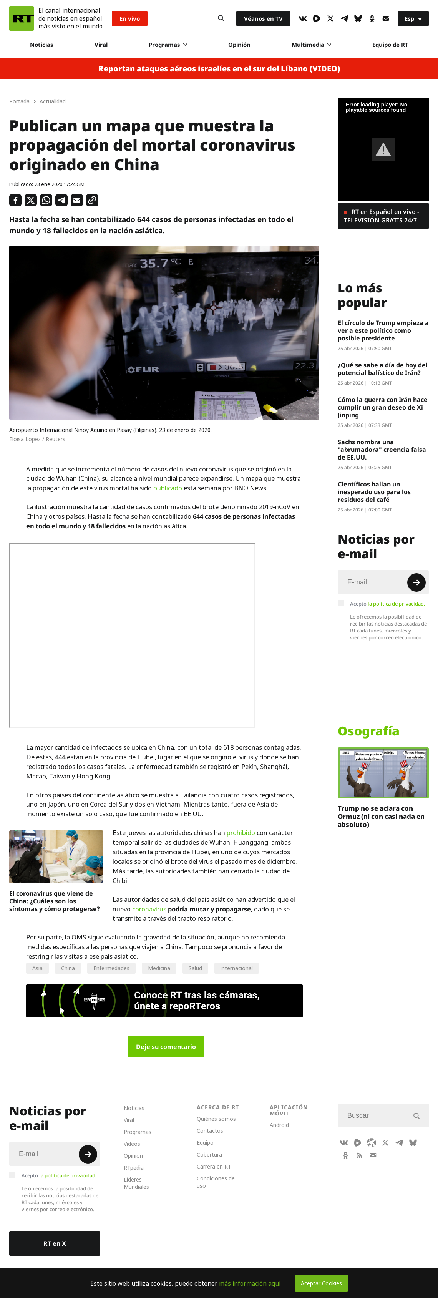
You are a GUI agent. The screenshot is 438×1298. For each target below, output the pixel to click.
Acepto (387, 603)
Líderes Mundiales (136, 1183)
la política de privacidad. (396, 603)
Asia (37, 968)
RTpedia (134, 1168)
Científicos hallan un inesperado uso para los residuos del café (374, 492)
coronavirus (149, 909)
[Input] (383, 582)
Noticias (41, 44)
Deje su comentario (166, 1046)
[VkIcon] (303, 18)
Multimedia (311, 44)
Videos (132, 1144)
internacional (237, 968)
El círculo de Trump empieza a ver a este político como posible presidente (383, 330)
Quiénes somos (216, 1119)
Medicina (159, 968)
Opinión (239, 44)
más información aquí (250, 1283)
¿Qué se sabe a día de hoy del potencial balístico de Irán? (383, 369)
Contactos (210, 1131)
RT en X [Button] (54, 1243)
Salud (195, 968)
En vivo (129, 18)
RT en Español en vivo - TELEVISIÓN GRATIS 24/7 (381, 215)
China (68, 968)
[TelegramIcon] (344, 18)
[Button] (221, 18)
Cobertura (209, 1154)
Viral (101, 44)
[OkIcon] (372, 18)
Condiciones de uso (216, 1182)
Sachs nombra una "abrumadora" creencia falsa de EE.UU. (382, 449)
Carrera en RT (214, 1166)
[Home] (21, 18)
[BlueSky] (358, 18)
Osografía (369, 731)
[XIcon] (330, 18)
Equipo (205, 1143)
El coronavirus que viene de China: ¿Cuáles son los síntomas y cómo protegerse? (54, 901)
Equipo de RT (390, 44)
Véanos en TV (263, 18)
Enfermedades (111, 968)
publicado (167, 488)
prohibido (241, 832)
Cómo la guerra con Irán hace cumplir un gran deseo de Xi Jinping (383, 407)
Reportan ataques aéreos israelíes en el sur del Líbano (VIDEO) (219, 68)
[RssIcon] (359, 1155)
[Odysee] (371, 1143)
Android (279, 1125)
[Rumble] (316, 18)
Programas (168, 44)
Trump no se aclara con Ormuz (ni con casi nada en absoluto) (381, 816)
